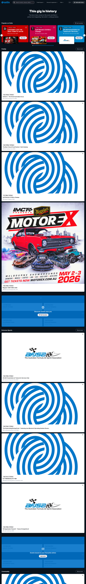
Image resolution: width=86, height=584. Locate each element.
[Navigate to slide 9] (41, 45)
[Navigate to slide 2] (33, 45)
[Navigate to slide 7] (39, 45)
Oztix (62, 2)
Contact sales (55, 579)
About (68, 581)
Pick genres (43, 374)
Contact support (18, 579)
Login (46, 579)
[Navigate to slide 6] (38, 45)
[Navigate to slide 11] (43, 45)
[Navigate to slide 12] (44, 45)
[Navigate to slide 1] (32, 45)
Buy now (23, 38)
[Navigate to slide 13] (45, 45)
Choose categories (43, 263)
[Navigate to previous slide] (2, 35)
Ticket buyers (40, 2)
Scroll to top (43, 561)
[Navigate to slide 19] (52, 45)
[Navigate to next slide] (84, 35)
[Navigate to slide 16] (48, 45)
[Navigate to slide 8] (40, 45)
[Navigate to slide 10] (42, 45)
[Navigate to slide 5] (37, 45)
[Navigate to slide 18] (51, 45)
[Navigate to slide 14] (46, 45)
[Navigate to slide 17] (50, 45)
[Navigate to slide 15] (47, 45)
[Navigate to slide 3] (34, 45)
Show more (80, 49)
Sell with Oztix (79, 2)
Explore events (7, 581)
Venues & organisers (52, 2)
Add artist (43, 157)
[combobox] (23, 2)
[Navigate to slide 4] (36, 45)
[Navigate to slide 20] (53, 45)
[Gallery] (43, 35)
